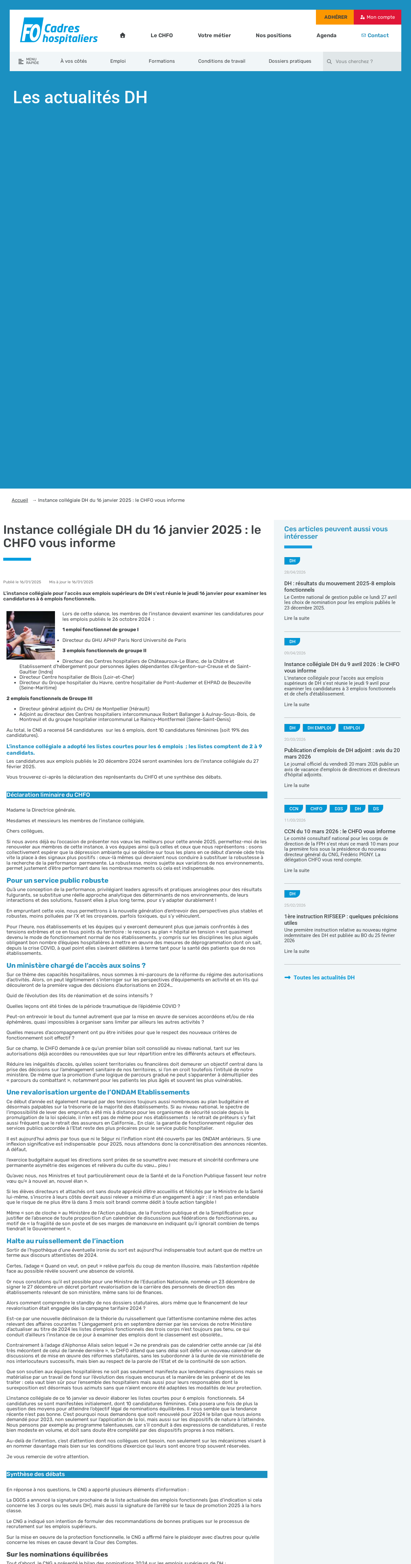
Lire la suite (296, 618)
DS (376, 808)
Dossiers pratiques (290, 61)
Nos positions (273, 35)
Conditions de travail (221, 61)
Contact (378, 35)
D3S (339, 808)
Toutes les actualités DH (319, 978)
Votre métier (214, 35)
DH (292, 560)
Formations (162, 61)
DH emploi (319, 727)
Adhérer (335, 17)
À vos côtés (73, 61)
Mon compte (381, 17)
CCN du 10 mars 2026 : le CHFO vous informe (339, 831)
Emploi (118, 61)
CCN (293, 808)
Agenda (327, 35)
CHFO (316, 808)
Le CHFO (162, 35)
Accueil (20, 500)
